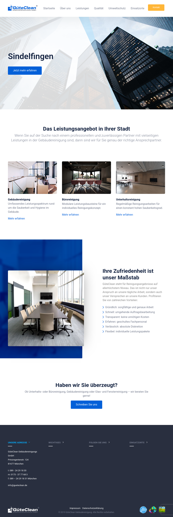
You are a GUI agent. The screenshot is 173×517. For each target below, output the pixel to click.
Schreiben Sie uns (86, 404)
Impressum (75, 508)
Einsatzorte (137, 8)
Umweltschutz (117, 8)
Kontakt (156, 7)
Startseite (49, 8)
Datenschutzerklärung (93, 508)
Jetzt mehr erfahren (25, 70)
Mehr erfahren (16, 218)
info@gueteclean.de (17, 485)
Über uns (65, 8)
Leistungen (82, 8)
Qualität (98, 8)
